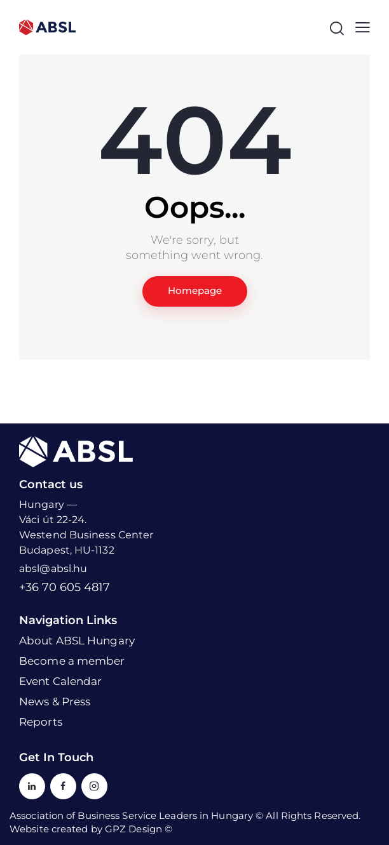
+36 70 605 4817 (64, 587)
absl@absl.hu (53, 568)
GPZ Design (133, 829)
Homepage (195, 291)
